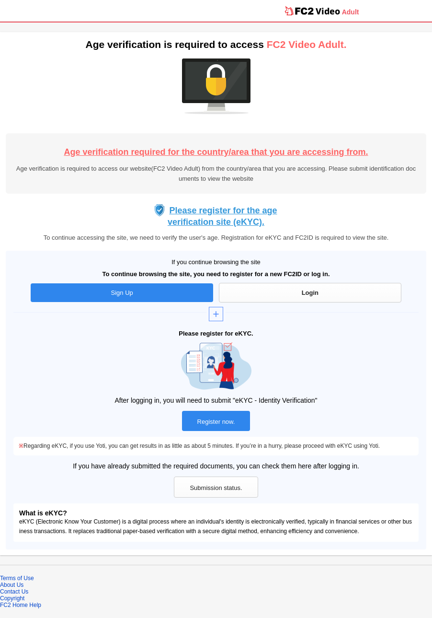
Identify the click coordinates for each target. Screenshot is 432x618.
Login (310, 292)
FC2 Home (14, 605)
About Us (11, 585)
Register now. (216, 421)
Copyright (12, 598)
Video (328, 11)
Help (35, 605)
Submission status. (216, 487)
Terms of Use (17, 578)
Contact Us (14, 591)
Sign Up (122, 292)
